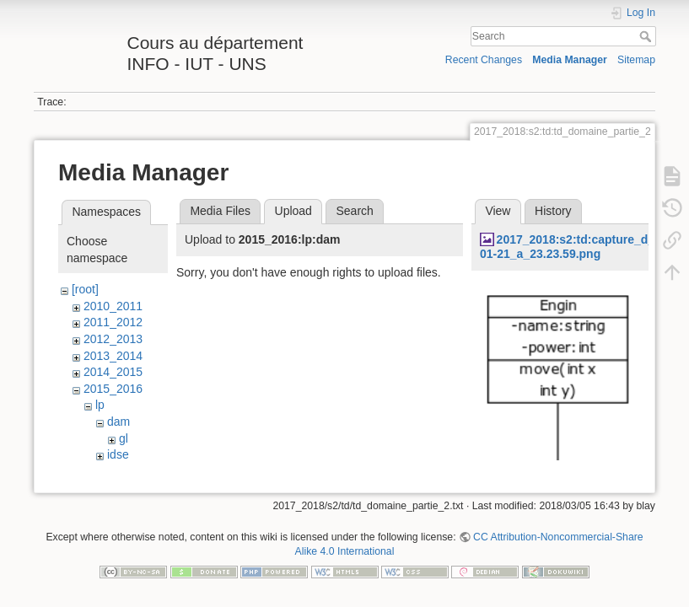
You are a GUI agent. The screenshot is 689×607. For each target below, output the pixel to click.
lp (100, 404)
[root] (85, 289)
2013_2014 (113, 356)
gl (123, 438)
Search (647, 36)
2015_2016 (113, 388)
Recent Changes (483, 60)
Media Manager (569, 60)
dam (118, 421)
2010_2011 (113, 306)
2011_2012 (113, 322)
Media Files (220, 211)
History (553, 211)
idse (118, 454)
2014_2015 (113, 372)
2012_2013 (113, 339)
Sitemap (636, 60)
